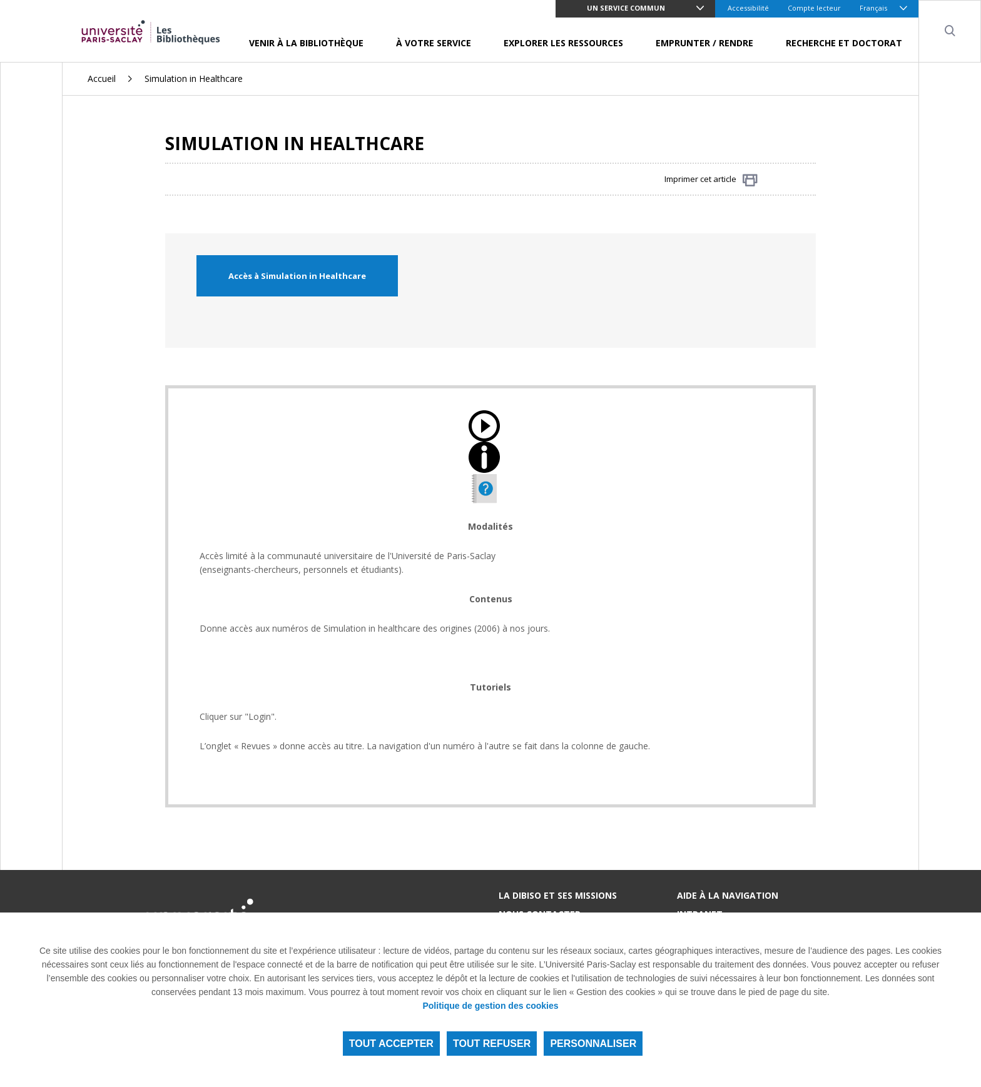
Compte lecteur (814, 8)
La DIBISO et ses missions (558, 895)
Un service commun (626, 8)
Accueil (102, 78)
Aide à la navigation (727, 895)
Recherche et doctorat (844, 43)
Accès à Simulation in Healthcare (297, 275)
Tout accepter (391, 1043)
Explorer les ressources (563, 43)
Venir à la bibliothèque (306, 43)
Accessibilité (748, 8)
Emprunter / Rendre (704, 43)
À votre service (433, 43)
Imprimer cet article (711, 179)
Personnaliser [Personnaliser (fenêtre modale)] (593, 1043)
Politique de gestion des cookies (490, 1006)
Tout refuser (492, 1043)
